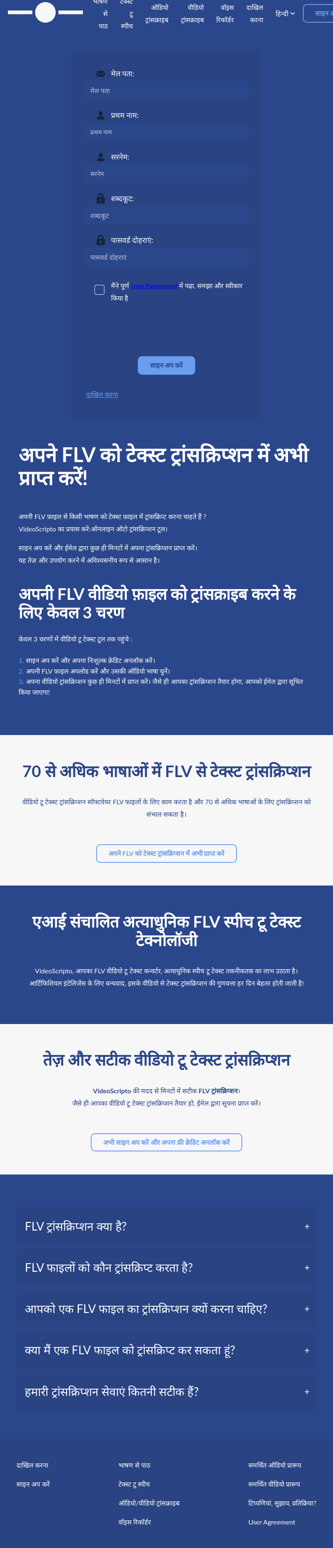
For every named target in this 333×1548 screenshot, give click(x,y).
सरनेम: (120, 156)
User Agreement (154, 285)
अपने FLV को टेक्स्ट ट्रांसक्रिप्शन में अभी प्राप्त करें (167, 853)
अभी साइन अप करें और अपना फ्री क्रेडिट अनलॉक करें (166, 1142)
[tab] (166, 1226)
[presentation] (147, 330)
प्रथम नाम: (125, 115)
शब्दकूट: (122, 198)
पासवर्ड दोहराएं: (132, 239)
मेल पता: (123, 73)
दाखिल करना (102, 394)
